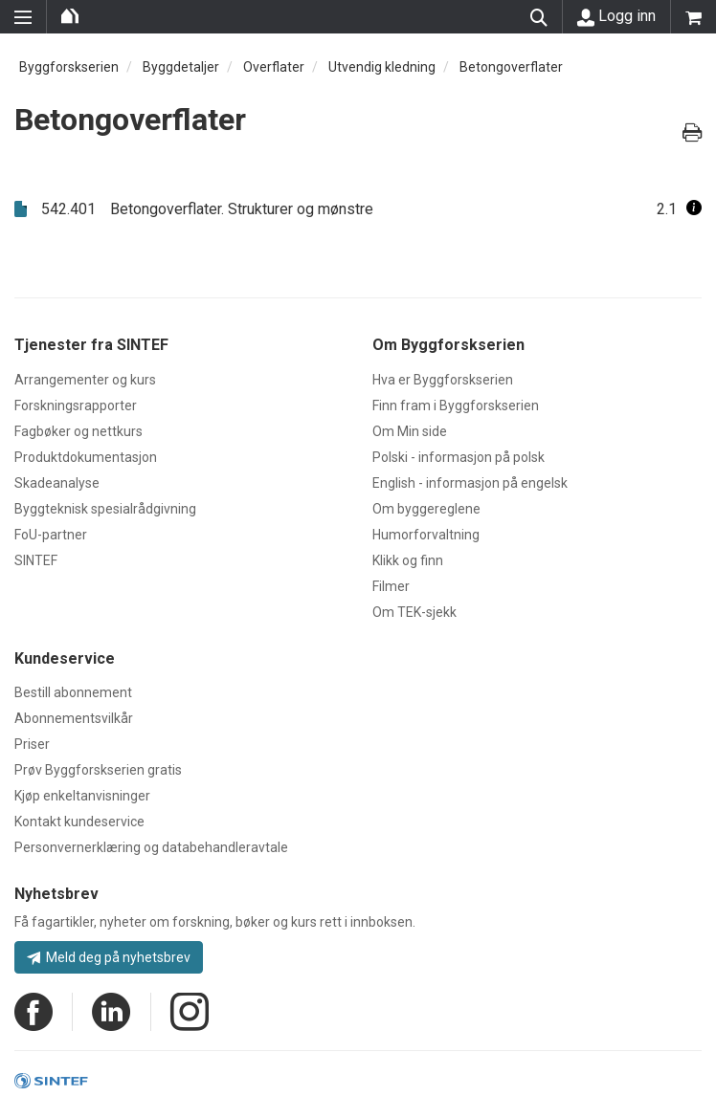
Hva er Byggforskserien (442, 379)
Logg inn (616, 16)
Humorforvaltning (426, 534)
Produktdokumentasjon (85, 457)
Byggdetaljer (181, 67)
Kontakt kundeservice (79, 821)
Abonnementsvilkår (73, 718)
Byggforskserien (69, 67)
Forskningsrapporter (75, 405)
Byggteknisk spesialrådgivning (105, 508)
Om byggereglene (426, 508)
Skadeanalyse (57, 483)
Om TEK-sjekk (414, 612)
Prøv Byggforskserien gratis (98, 770)
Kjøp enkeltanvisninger (82, 795)
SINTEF (35, 560)
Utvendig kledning (382, 67)
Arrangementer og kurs (85, 379)
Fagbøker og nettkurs (78, 431)
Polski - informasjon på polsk (458, 457)
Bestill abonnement (73, 692)
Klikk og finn (407, 560)
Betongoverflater (511, 67)
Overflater (273, 67)
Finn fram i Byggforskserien (455, 405)
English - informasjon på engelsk (470, 483)
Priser (32, 744)
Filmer (391, 586)
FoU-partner (50, 534)
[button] (694, 209)
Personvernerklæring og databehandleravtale (151, 847)
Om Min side (409, 431)
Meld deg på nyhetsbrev (108, 957)
